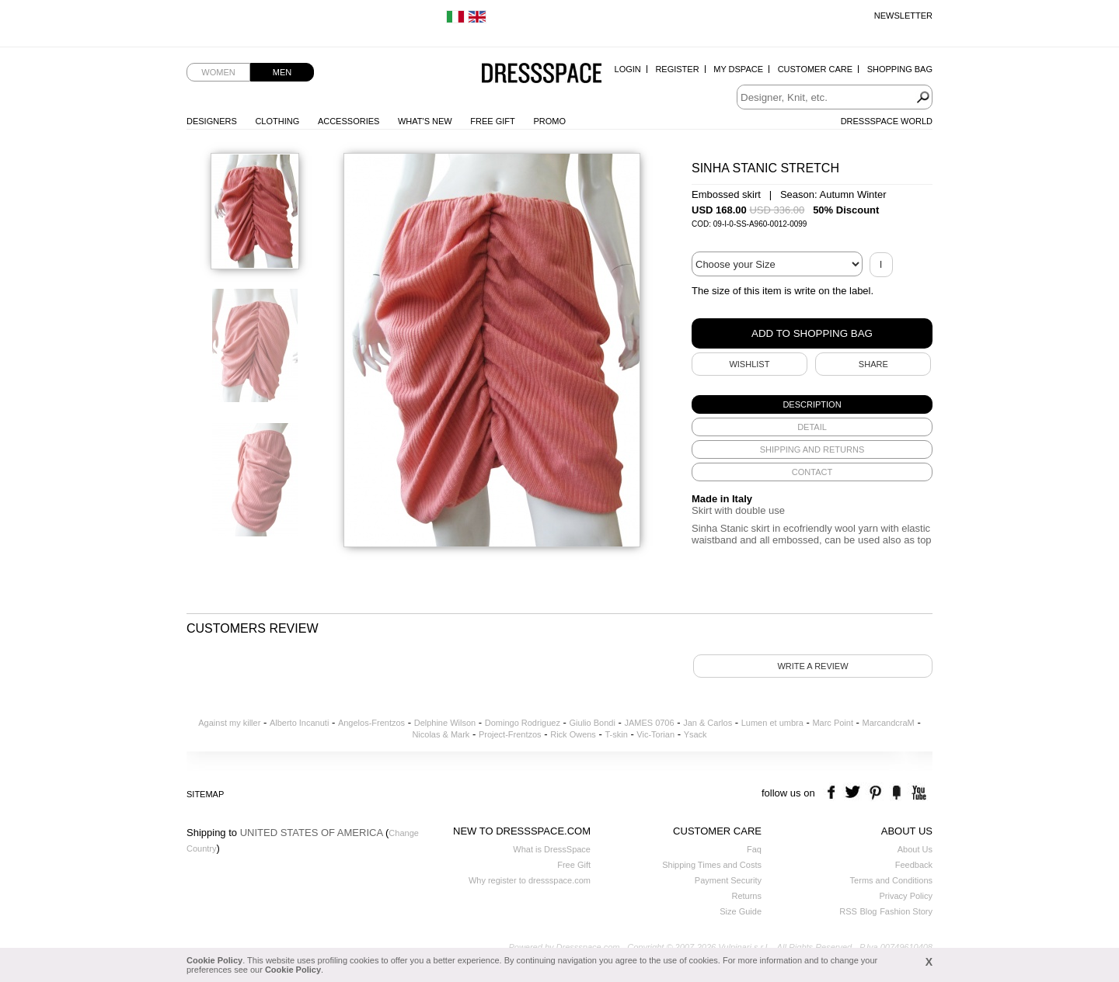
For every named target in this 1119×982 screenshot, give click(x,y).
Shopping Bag (899, 69)
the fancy (896, 792)
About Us (915, 849)
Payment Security (728, 880)
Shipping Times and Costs (712, 864)
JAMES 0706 (649, 722)
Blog (868, 911)
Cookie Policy (214, 960)
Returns (746, 895)
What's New (425, 121)
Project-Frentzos (510, 734)
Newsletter (903, 15)
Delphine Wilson (445, 722)
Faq (754, 849)
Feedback (913, 864)
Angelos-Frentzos (371, 722)
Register (677, 69)
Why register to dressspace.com (530, 880)
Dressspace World (886, 121)
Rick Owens (573, 734)
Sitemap (205, 794)
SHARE (873, 364)
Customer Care (815, 69)
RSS (848, 911)
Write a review (812, 666)
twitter (854, 792)
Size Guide (741, 911)
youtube (917, 792)
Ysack (695, 734)
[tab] (812, 404)
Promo (549, 121)
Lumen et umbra (772, 722)
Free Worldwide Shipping (234, 15)
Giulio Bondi (592, 722)
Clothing (277, 121)
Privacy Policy (906, 895)
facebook (833, 792)
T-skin (616, 734)
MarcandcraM (889, 722)
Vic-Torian (655, 734)
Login (628, 69)
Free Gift (492, 121)
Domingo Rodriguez (522, 722)
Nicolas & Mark (440, 734)
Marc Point (832, 722)
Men (282, 72)
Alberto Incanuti (299, 722)
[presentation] (812, 404)
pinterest (875, 792)
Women (218, 72)
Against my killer (229, 722)
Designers (211, 121)
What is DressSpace (552, 849)
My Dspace (738, 69)
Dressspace (541, 74)
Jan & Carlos (707, 722)
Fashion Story (906, 911)
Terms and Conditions (891, 880)
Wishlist (749, 364)
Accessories (348, 121)
